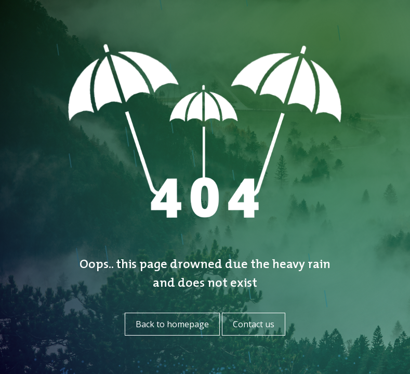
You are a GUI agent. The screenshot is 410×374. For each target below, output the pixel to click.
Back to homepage (172, 324)
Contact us (253, 324)
